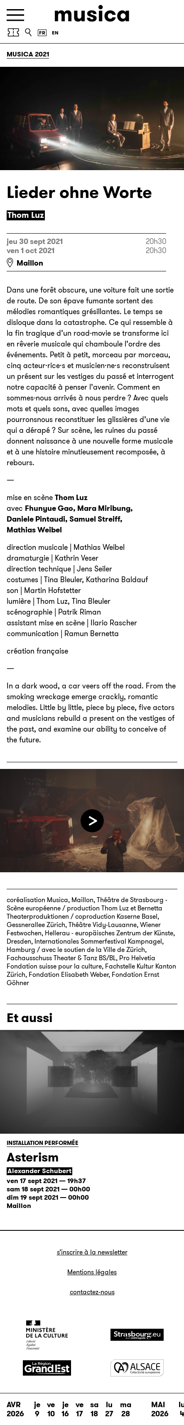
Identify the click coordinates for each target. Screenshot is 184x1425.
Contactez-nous (92, 1292)
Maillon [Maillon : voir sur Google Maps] (30, 263)
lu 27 (109, 1409)
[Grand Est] (47, 1368)
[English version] (55, 33)
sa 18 (94, 1409)
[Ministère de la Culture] (47, 1334)
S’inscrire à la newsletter (92, 1252)
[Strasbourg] (137, 1335)
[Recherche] (28, 32)
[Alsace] (137, 1367)
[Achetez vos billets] (13, 32)
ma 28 (125, 1409)
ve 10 (51, 1409)
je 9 (37, 1409)
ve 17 (79, 1409)
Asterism (33, 1157)
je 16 (65, 1409)
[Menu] (15, 15)
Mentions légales (92, 1272)
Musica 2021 (28, 54)
